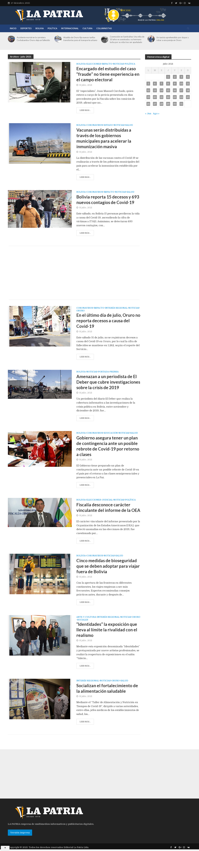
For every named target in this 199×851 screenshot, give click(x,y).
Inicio (13, 28)
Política (52, 28)
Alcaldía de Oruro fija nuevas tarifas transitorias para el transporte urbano (80, 38)
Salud (129, 125)
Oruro (80, 311)
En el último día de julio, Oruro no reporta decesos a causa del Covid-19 (108, 320)
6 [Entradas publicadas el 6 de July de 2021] (155, 83)
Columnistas (104, 28)
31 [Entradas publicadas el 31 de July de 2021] (181, 103)
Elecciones (93, 64)
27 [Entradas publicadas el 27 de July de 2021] (155, 103)
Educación (111, 433)
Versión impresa (20, 832)
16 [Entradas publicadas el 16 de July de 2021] (174, 90)
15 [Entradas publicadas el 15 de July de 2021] (168, 90)
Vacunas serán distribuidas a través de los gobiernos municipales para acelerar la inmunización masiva (103, 138)
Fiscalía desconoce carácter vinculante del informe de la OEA (108, 507)
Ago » (156, 113)
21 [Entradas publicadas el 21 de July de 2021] (161, 97)
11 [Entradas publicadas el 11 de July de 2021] (188, 83)
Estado (108, 125)
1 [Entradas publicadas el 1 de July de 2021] (168, 76)
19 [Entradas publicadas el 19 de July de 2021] (148, 97)
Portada (103, 372)
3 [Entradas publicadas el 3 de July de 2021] (181, 76)
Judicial (107, 500)
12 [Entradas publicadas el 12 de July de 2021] (148, 90)
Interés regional (116, 308)
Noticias (118, 64)
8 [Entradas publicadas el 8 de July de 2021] (168, 83)
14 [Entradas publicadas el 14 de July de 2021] (161, 90)
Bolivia (39, 28)
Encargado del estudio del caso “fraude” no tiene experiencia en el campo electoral (107, 74)
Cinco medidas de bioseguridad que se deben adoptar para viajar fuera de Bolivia (108, 566)
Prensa (114, 372)
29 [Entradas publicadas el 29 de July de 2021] (168, 103)
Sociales (82, 620)
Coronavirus (94, 125)
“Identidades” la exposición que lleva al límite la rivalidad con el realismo (106, 630)
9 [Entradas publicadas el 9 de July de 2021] (174, 83)
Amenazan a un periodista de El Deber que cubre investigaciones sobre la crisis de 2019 (108, 382)
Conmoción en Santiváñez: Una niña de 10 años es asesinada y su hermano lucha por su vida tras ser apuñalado (127, 39)
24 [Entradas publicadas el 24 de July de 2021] (181, 97)
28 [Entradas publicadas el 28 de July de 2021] (161, 103)
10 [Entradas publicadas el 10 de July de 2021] (181, 83)
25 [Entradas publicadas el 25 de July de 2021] (188, 97)
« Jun (148, 113)
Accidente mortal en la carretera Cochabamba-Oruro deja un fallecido (33, 38)
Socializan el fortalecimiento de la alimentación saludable (107, 688)
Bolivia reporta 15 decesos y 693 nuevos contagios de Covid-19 (107, 199)
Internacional (70, 28)
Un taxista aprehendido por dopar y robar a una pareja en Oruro (172, 38)
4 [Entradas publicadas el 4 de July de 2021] (188, 76)
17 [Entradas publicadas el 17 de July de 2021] (181, 90)
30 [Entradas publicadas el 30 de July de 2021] (174, 103)
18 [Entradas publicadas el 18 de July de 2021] (188, 90)
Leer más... (85, 110)
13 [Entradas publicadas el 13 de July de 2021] (155, 90)
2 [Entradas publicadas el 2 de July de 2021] (174, 76)
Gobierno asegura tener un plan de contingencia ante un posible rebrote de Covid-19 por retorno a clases (107, 446)
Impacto (107, 64)
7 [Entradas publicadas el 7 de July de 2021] (161, 83)
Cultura (87, 28)
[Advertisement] (74, 272)
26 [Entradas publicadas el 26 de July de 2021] (148, 103)
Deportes (26, 28)
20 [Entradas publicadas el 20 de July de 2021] (154, 97)
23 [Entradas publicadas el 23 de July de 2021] (174, 97)
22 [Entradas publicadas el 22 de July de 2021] (168, 97)
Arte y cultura (86, 617)
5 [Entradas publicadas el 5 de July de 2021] (148, 83)
